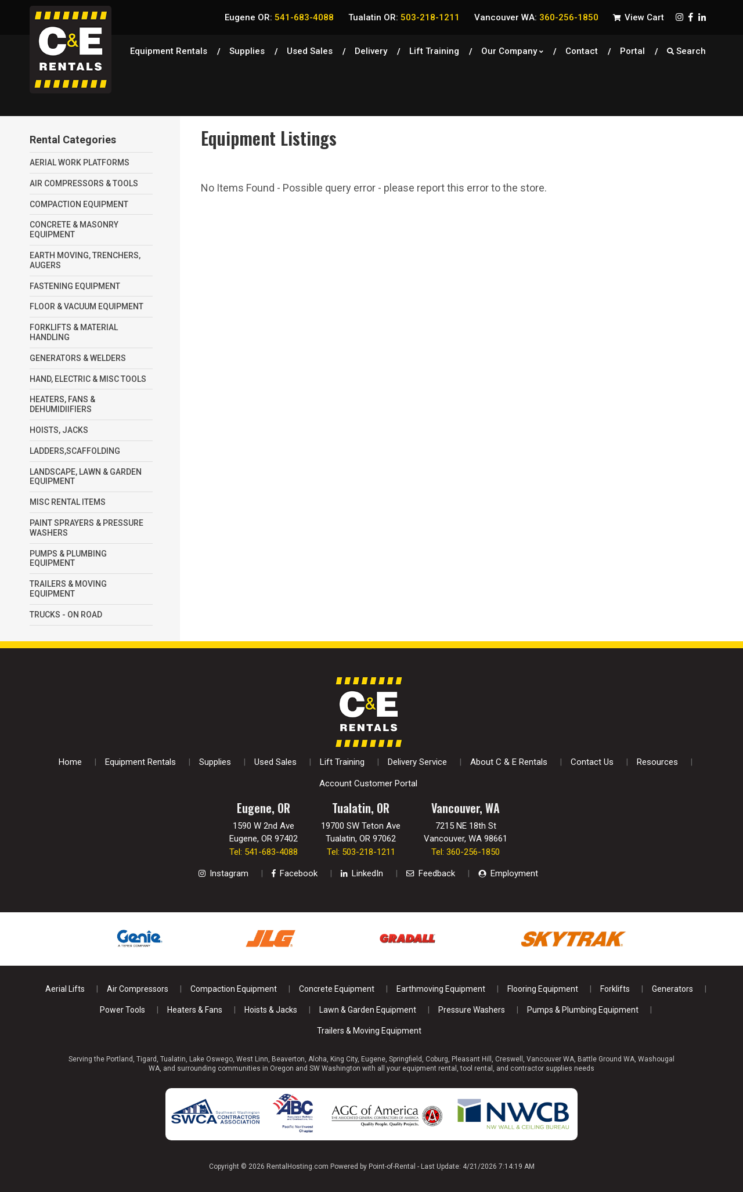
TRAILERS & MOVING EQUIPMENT (68, 588)
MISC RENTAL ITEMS (68, 502)
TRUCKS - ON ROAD (66, 614)
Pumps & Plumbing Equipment (583, 1009)
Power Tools (122, 1009)
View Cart (638, 17)
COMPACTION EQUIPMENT (79, 204)
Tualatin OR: (404, 17)
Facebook (295, 873)
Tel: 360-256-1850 (465, 852)
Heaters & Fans (194, 1009)
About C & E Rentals (508, 762)
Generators (672, 989)
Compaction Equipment (233, 989)
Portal (632, 49)
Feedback (430, 873)
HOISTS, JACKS (59, 430)
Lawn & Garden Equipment (367, 1009)
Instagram (223, 873)
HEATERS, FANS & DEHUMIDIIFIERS (62, 404)
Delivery (371, 49)
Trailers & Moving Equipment (369, 1030)
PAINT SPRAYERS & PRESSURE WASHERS (86, 527)
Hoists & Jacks (270, 1009)
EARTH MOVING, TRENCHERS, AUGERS (85, 260)
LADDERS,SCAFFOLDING (75, 451)
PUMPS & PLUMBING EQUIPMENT (68, 558)
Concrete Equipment (336, 989)
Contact (581, 49)
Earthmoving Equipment (440, 989)
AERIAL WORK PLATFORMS (79, 162)
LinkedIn (362, 873)
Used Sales (275, 762)
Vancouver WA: (536, 17)
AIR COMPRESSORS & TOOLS (84, 183)
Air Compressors (137, 989)
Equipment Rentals (168, 49)
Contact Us (592, 762)
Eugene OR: (279, 17)
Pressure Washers (471, 1009)
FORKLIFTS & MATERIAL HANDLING (74, 332)
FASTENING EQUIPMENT (75, 286)
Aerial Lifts (65, 989)
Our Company (512, 49)
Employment (508, 873)
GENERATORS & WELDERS (78, 358)
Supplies (247, 49)
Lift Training (434, 49)
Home (70, 762)
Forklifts (615, 989)
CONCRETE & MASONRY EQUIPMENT (74, 229)
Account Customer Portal (368, 783)
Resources (657, 762)
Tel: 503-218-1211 (361, 852)
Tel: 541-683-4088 (263, 852)
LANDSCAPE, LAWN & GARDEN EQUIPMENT (86, 476)
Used (310, 49)
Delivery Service (417, 762)
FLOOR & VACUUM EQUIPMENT (86, 306)
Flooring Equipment (542, 989)
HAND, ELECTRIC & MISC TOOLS (88, 379)
